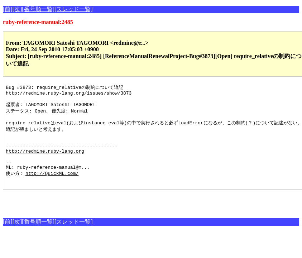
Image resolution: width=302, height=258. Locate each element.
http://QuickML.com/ (51, 186)
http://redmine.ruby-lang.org (45, 160)
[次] (17, 9)
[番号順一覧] (38, 9)
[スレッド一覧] (73, 9)
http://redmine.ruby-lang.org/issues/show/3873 (68, 94)
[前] (8, 9)
